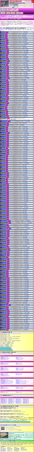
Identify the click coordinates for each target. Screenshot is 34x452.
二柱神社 (4, 255)
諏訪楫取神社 (5, 222)
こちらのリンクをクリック (17, 411)
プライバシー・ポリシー (4, 440)
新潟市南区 (20, 383)
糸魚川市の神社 (18, 16)
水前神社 (4, 226)
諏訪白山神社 (4, 220)
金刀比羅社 (4, 60)
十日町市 (4, 375)
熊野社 (3, 64)
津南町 (4, 374)
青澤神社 (4, 234)
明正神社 (4, 325)
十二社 (3, 128)
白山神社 (4, 278)
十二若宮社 (4, 132)
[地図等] (25, 37)
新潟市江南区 (6, 381)
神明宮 (3, 155)
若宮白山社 (4, 118)
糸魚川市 (19, 358)
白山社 (4, 270)
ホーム (13, 7)
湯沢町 (18, 392)
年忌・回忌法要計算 (24, 449)
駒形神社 (4, 62)
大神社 (4, 237)
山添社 (3, 104)
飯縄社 (4, 316)
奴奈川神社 (5, 249)
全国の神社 (3, 16)
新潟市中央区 (21, 381)
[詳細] (7, 32)
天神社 (4, 245)
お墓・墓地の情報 (16, 448)
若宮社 (3, 110)
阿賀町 (18, 357)
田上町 (18, 373)
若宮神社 (4, 116)
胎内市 (4, 373)
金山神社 (4, 58)
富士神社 (4, 318)
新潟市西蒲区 (6, 382)
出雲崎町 (5, 358)
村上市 (18, 388)
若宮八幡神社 (4, 121)
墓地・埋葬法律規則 (17, 449)
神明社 (3, 157)
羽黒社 (3, 45)
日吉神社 (4, 260)
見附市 (3, 387)
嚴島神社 (4, 81)
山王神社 (4, 102)
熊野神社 (4, 66)
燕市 (18, 374)
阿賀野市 (4, 357)
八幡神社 (4, 310)
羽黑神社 (4, 49)
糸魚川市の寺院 (28, 15)
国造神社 (4, 97)
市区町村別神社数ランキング (4, 347)
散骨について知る (9, 448)
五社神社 (4, 83)
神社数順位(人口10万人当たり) (5, 348)
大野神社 (4, 239)
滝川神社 (4, 241)
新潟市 (18, 379)
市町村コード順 (6, 353)
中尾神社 (4, 243)
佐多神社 (4, 99)
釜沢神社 (3, 51)
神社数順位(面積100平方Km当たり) (5, 349)
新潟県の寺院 (20, 15)
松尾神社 (4, 149)
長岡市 (4, 379)
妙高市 (4, 388)
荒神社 (3, 95)
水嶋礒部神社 (5, 228)
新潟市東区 (5, 383)
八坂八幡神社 (5, 304)
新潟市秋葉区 (6, 380)
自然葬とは (15, 447)
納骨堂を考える (23, 447)
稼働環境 (10, 440)
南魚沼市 (20, 387)
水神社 (4, 224)
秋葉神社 (4, 123)
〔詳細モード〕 (2, 29)
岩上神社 (4, 53)
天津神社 (4, 247)
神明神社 (4, 172)
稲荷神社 (3, 39)
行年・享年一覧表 (3, 448)
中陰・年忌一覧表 (3, 449)
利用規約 (14, 440)
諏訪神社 (4, 184)
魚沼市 (4, 359)
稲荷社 (3, 35)
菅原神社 (4, 230)
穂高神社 (4, 320)
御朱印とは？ (9, 447)
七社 (3, 106)
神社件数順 (11, 353)
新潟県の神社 (10, 16)
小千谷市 (18, 359)
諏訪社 (3, 178)
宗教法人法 (22, 448)
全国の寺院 (13, 15)
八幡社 (4, 306)
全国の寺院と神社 (4, 15)
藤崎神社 (4, 253)
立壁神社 (4, 327)
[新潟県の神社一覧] (11, 29)
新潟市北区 (20, 380)
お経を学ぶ (2, 447)
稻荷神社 (3, 41)
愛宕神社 (3, 32)
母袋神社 (4, 322)
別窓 (10, 347)
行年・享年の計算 (9, 449)
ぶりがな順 (2, 353)
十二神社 (4, 134)
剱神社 (4, 329)
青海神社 (4, 232)
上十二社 (4, 153)
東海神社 (4, 251)
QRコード (8, 427)
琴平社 (3, 55)
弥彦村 (4, 392)
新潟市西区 (20, 382)
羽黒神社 (3, 47)
